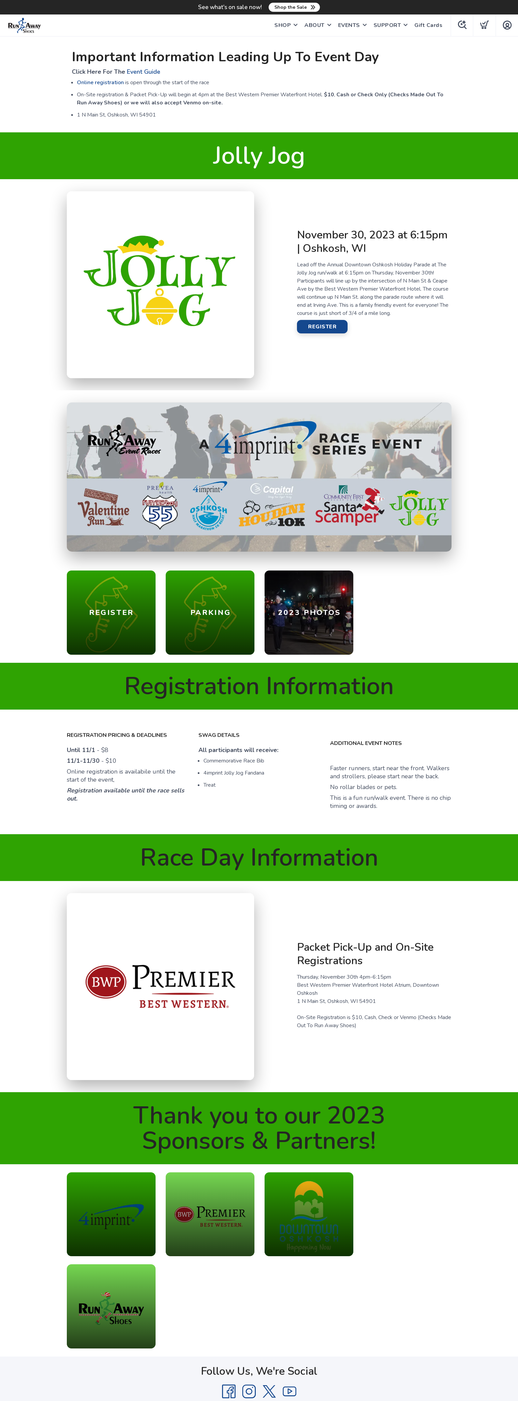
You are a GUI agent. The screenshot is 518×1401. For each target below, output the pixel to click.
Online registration (100, 82)
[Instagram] (249, 1300)
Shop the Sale (290, 7)
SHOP (282, 25)
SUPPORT (387, 25)
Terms (221, 1316)
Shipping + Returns (281, 1316)
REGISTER (322, 326)
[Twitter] (269, 1300)
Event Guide (143, 72)
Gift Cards (428, 25)
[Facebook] (229, 1300)
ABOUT (314, 25)
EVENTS (349, 25)
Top (260, 1361)
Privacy (243, 1316)
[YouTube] (289, 1300)
